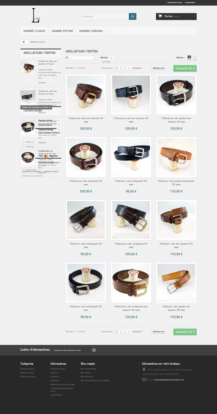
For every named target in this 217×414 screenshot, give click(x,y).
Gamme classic (34, 31)
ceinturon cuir (49, 287)
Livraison (29, 236)
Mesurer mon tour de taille (37, 245)
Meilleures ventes (39, 53)
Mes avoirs (86, 373)
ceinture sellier (51, 278)
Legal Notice (31, 254)
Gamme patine (62, 31)
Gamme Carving (91, 31)
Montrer (104, 57)
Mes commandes (88, 369)
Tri (67, 57)
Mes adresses (87, 376)
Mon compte (88, 364)
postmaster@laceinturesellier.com (169, 380)
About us (29, 232)
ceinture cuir (40, 291)
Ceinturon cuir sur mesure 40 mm (86, 120)
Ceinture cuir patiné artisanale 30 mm (176, 183)
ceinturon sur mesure (32, 282)
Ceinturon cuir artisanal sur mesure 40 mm (131, 308)
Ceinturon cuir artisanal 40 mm (86, 183)
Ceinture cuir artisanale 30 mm (131, 183)
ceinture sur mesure (31, 278)
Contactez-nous (174, 2)
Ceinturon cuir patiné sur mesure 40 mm (176, 120)
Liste (195, 58)
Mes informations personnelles (95, 380)
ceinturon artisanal (30, 287)
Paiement (29, 241)
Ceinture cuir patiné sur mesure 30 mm (176, 308)
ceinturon (26, 291)
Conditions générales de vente (38, 250)
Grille (189, 58)
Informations (34, 223)
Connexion (190, 2)
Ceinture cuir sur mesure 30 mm (176, 246)
